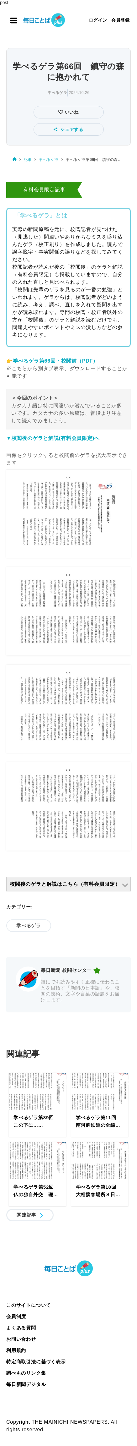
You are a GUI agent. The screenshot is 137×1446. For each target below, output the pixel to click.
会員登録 (120, 20)
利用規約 (16, 1350)
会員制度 (16, 1316)
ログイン (98, 20)
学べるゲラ (57, 92)
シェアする (68, 129)
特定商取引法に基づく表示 (36, 1361)
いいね (71, 112)
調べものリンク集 (26, 1373)
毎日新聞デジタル (26, 1384)
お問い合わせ (21, 1339)
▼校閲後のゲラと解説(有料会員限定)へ (53, 438)
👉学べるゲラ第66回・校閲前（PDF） (52, 361)
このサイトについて (28, 1305)
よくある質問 (21, 1327)
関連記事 (26, 1215)
